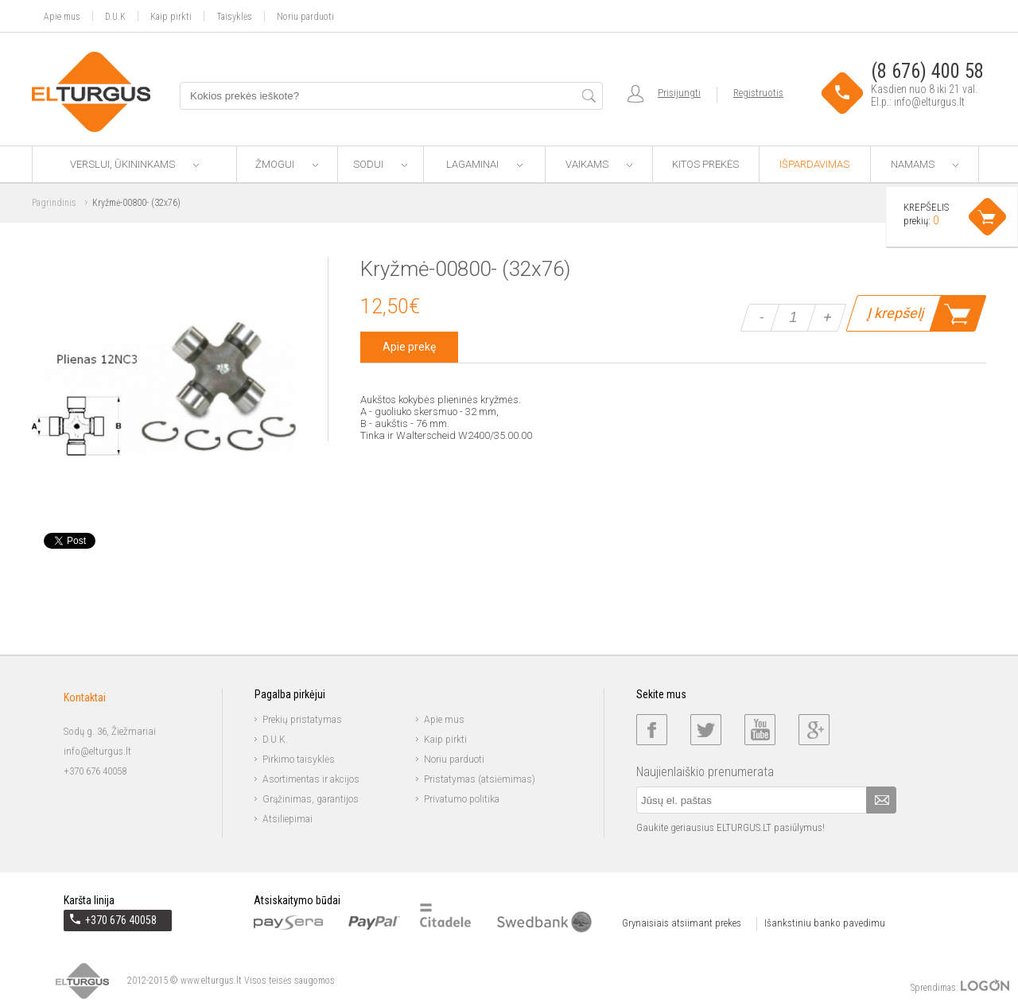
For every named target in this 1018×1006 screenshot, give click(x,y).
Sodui (380, 164)
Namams (924, 164)
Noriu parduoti (305, 16)
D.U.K (115, 16)
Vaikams (598, 164)
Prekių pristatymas (302, 719)
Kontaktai (85, 697)
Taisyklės (234, 16)
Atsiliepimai (287, 819)
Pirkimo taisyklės (298, 759)
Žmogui (286, 164)
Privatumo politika (461, 799)
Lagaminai (484, 164)
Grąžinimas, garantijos (310, 799)
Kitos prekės (705, 164)
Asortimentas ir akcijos (310, 779)
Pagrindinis (54, 202)
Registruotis (758, 93)
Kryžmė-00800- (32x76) (136, 202)
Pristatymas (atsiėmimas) (479, 779)
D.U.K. (275, 739)
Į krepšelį (895, 313)
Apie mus (62, 16)
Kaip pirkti (171, 16)
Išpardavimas (814, 164)
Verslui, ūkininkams (134, 164)
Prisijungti (679, 93)
